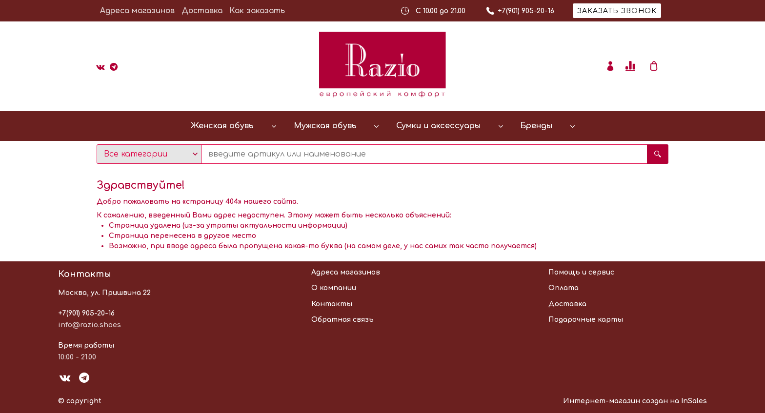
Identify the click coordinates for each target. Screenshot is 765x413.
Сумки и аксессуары (438, 125)
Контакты (331, 304)
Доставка (201, 10)
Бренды (536, 125)
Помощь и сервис (581, 272)
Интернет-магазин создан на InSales (635, 401)
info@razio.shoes (89, 325)
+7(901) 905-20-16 (86, 313)
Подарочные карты (585, 319)
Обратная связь (342, 319)
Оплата (563, 288)
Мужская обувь (325, 125)
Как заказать (257, 10)
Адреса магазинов (137, 10)
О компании (333, 288)
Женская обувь (222, 125)
